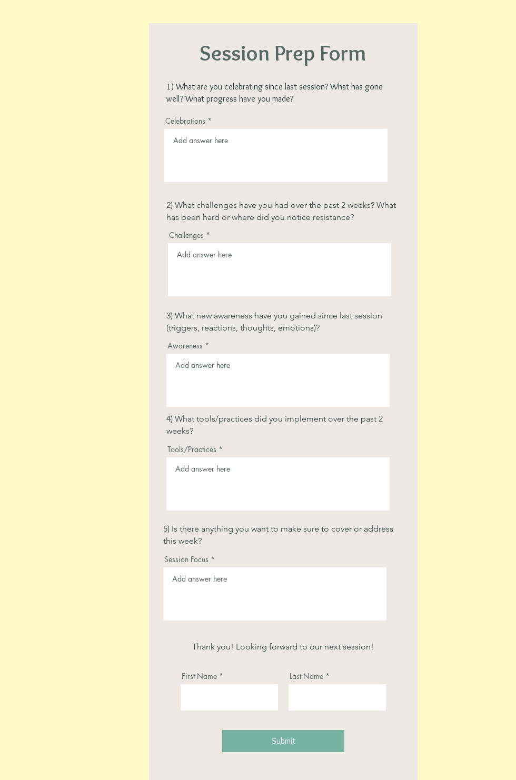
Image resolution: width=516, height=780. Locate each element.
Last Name (306, 676)
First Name (199, 676)
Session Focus (186, 559)
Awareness (185, 345)
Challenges (186, 235)
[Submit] (283, 741)
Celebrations (185, 121)
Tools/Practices (191, 449)
